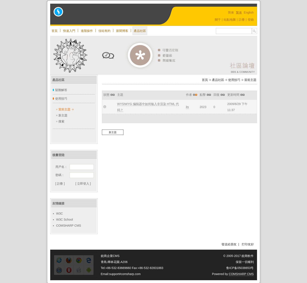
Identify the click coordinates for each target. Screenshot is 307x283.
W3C (59, 213)
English (249, 12)
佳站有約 (104, 30)
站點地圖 (230, 19)
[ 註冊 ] (60, 183)
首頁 (54, 30)
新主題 (62, 115)
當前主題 (64, 109)
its (187, 107)
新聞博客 (122, 30)
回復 (216, 94)
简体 (231, 12)
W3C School (64, 219)
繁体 (239, 12)
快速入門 (69, 30)
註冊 (242, 19)
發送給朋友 (229, 244)
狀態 (106, 94)
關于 (218, 19)
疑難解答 (61, 90)
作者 (189, 94)
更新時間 (233, 94)
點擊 (203, 94)
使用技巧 (61, 98)
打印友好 (248, 244)
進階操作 (87, 30)
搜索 (61, 121)
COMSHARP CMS (68, 225)
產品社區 (140, 30)
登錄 (251, 19)
